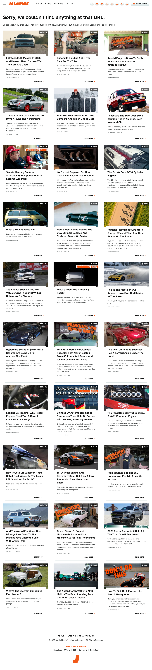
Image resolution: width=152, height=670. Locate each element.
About (61, 636)
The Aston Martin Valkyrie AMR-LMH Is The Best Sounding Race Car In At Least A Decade (75, 594)
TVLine (67, 650)
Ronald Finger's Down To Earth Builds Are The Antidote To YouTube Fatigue (125, 61)
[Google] (122, 4)
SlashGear (94, 650)
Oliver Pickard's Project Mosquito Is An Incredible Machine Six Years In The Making (76, 534)
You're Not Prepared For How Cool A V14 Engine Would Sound (75, 174)
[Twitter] (107, 4)
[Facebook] (92, 4)
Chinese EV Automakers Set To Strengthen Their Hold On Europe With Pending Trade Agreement (76, 416)
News (48, 4)
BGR (74, 650)
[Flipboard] (102, 4)
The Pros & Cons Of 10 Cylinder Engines (125, 174)
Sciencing (83, 650)
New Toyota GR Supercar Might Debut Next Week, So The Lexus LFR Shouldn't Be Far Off (24, 476)
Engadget (57, 650)
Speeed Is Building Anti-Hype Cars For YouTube (73, 60)
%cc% (44, 32)
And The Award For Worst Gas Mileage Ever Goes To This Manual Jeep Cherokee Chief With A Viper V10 (23, 536)
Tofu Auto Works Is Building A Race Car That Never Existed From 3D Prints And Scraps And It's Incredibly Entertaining (75, 354)
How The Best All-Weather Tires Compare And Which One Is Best (75, 117)
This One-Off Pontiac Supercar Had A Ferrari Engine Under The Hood (125, 353)
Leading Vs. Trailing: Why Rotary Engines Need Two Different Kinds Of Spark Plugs (24, 416)
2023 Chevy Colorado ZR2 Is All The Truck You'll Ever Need (125, 533)
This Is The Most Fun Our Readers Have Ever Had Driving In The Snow (125, 293)
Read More (38, 82)
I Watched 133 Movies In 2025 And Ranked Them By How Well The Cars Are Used (24, 61)
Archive (72, 636)
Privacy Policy (86, 636)
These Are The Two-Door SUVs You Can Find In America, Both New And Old (125, 119)
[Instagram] (117, 4)
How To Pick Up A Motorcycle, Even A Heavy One (124, 593)
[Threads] (112, 4)
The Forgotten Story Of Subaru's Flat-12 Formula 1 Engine (126, 415)
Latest (38, 4)
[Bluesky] (97, 4)
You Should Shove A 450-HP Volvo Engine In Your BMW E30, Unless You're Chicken (24, 293)
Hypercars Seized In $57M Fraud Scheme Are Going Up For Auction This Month (24, 353)
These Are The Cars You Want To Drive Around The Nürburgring (25, 117)
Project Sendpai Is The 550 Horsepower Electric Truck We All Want (124, 476)
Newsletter (140, 4)
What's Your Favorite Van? (21, 229)
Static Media (61, 640)
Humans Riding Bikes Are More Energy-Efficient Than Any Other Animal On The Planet (126, 233)
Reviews (58, 4)
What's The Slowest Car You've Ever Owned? (24, 593)
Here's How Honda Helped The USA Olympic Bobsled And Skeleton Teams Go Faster (74, 233)
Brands (71, 4)
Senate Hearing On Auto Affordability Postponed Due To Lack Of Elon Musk (24, 175)
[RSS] (127, 4)
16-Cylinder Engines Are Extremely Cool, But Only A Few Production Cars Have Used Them (75, 477)
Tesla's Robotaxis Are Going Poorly (73, 291)
